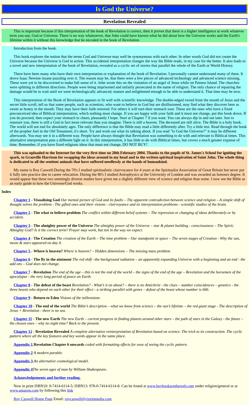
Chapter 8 (22, 285)
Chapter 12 (23, 331)
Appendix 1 (24, 344)
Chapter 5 (22, 251)
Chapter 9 (22, 298)
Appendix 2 (23, 353)
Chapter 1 (22, 200)
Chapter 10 (23, 306)
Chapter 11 (23, 319)
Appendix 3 (24, 361)
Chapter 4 (22, 238)
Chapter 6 (22, 259)
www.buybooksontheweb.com (170, 386)
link (70, 390)
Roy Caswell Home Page (33, 399)
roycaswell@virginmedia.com (88, 399)
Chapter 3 (22, 225)
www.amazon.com (24, 390)
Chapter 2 (22, 212)
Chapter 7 (22, 272)
